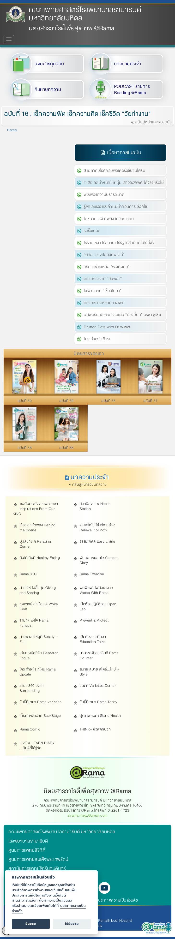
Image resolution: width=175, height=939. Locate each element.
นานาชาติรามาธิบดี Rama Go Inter (99, 656)
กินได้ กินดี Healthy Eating (40, 557)
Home (12, 130)
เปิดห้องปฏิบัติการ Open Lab (98, 607)
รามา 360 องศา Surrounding (32, 688)
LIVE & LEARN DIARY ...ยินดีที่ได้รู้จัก (37, 746)
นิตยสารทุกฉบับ (49, 64)
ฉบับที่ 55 (66, 448)
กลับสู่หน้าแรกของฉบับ (151, 122)
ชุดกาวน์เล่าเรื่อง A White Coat (39, 607)
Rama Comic (30, 729)
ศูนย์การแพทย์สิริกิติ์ (26, 850)
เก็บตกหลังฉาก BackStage (40, 715)
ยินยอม (30, 923)
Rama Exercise (92, 574)
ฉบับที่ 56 (25, 448)
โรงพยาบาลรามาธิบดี (28, 841)
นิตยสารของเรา (89, 353)
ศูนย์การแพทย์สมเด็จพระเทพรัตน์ (38, 859)
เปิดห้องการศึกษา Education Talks (93, 639)
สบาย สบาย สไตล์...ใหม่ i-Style (100, 672)
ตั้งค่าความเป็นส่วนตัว (55, 900)
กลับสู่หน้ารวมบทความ (88, 484)
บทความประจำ (127, 64)
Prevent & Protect (94, 620)
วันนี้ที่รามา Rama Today (98, 702)
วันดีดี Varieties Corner (98, 685)
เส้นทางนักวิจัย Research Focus (39, 656)
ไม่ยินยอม (72, 923)
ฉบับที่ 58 (108, 401)
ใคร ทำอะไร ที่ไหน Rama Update (38, 672)
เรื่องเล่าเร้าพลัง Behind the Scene (37, 528)
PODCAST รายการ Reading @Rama (132, 89)
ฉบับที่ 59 (66, 401)
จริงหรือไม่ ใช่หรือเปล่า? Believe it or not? (97, 528)
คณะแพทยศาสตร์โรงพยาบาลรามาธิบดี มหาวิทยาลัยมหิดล (85, 14)
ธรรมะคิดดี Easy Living (97, 541)
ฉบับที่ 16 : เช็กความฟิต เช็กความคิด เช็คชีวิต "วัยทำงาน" (77, 113)
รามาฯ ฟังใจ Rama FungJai (34, 623)
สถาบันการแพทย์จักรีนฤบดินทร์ (37, 868)
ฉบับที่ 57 (150, 401)
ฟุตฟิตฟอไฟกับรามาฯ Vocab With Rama (96, 590)
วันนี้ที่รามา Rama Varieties (41, 702)
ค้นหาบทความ (48, 89)
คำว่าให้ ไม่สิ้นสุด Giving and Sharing (38, 590)
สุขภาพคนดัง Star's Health (100, 715)
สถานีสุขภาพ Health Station (95, 506)
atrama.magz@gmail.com (87, 815)
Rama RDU (28, 574)
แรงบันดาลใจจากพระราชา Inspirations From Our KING (35, 508)
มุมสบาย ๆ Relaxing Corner (35, 544)
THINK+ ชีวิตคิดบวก (95, 729)
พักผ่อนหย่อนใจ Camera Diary (99, 560)
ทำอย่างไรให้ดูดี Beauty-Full (38, 639)
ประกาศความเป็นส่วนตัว (118, 900)
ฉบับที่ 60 (25, 401)
